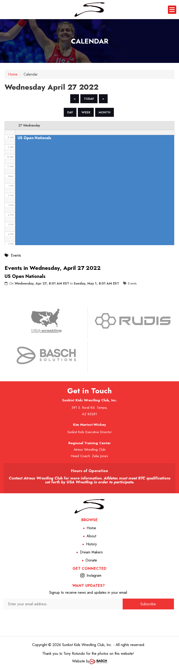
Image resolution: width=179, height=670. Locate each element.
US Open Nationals (25, 276)
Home (13, 74)
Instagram (94, 575)
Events (132, 283)
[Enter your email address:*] (63, 604)
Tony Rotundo (74, 653)
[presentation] (63, 618)
